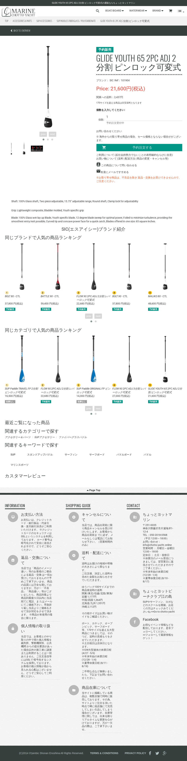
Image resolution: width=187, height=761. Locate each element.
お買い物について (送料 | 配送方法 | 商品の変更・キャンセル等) (132, 158)
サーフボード (97, 454)
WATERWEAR (138, 10)
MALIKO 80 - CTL (157, 296)
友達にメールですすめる (115, 172)
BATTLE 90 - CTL (50, 296)
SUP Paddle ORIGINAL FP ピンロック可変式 (93, 390)
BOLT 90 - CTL (119, 296)
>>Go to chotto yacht (163, 611)
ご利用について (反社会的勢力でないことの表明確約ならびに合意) (134, 154)
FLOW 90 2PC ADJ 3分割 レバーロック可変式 (129, 390)
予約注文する (127, 147)
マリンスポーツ (19, 464)
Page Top (93, 490)
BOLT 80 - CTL (12, 296)
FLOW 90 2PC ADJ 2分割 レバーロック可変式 (93, 298)
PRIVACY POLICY (135, 753)
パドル (147, 454)
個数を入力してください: (110, 109)
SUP (13, 454)
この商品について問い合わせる (119, 165)
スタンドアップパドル (40, 454)
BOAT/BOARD (114, 10)
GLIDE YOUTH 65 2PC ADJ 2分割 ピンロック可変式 (165, 390)
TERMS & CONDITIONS (104, 753)
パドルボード (124, 454)
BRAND (157, 10)
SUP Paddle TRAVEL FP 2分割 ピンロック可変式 (21, 390)
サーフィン (71, 454)
